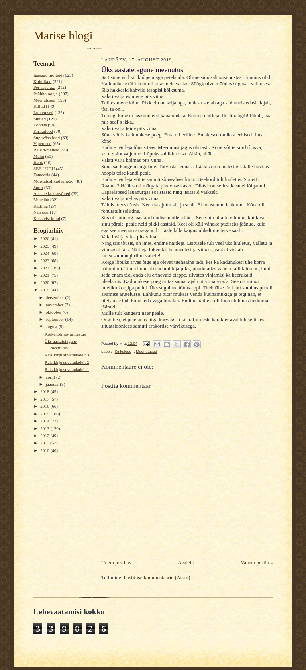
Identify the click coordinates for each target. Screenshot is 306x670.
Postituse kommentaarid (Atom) (157, 577)
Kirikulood (43, 131)
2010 (45, 450)
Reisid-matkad (46, 149)
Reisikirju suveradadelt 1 (67, 369)
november (55, 304)
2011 (45, 442)
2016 (45, 406)
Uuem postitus (116, 563)
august (52, 326)
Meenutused (44, 100)
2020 (45, 282)
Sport (38, 187)
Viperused (42, 143)
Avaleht (186, 563)
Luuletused (43, 112)
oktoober (54, 312)
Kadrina (40, 206)
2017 (45, 399)
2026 (45, 238)
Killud (39, 106)
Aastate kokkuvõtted (51, 193)
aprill (51, 377)
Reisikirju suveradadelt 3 (67, 354)
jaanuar (53, 384)
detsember (55, 297)
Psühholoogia (45, 93)
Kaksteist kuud (46, 218)
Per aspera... (44, 87)
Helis (38, 162)
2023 (45, 260)
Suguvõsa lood (46, 137)
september (55, 319)
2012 (45, 435)
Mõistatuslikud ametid (53, 181)
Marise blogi (63, 35)
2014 (45, 421)
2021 (45, 275)
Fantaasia (41, 174)
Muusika (41, 199)
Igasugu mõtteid (47, 75)
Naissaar (41, 212)
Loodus (40, 124)
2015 (45, 413)
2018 (45, 391)
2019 (45, 289)
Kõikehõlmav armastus (65, 334)
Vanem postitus (257, 563)
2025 (45, 246)
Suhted (39, 118)
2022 (45, 267)
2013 (45, 428)
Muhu (38, 156)
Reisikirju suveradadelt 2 (67, 362)
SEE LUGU (44, 168)
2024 (45, 253)
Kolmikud (42, 81)
